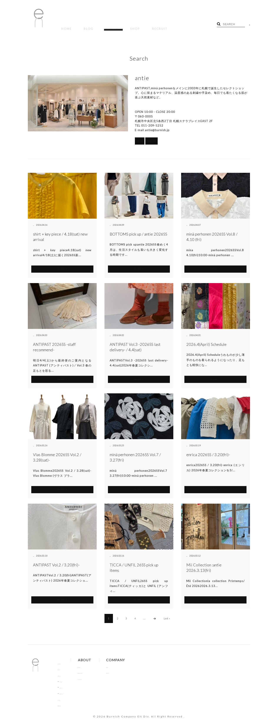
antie (35, 220)
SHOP (114, 25)
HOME (63, 25)
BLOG (79, 25)
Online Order (96, 668)
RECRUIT (133, 25)
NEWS (64, 676)
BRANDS (155, 135)
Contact (125, 668)
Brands (92, 662)
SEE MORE (62, 263)
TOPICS (96, 25)
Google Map (199, 135)
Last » (167, 613)
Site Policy (94, 674)
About (124, 662)
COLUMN (66, 682)
